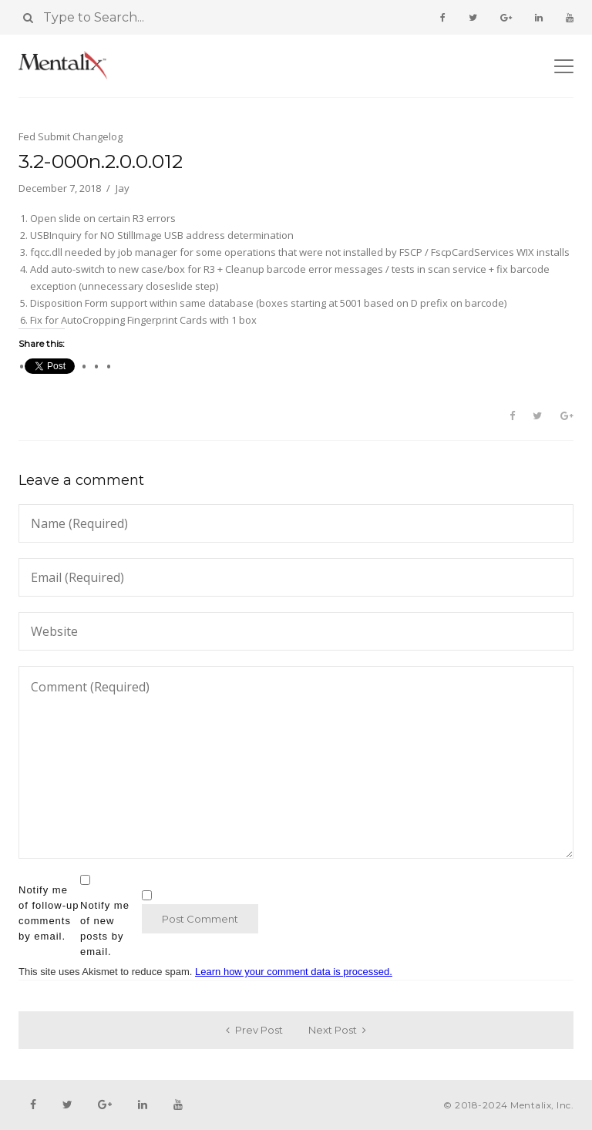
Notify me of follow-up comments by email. (48, 913)
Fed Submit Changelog (70, 136)
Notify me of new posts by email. (105, 928)
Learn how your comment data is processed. (293, 971)
